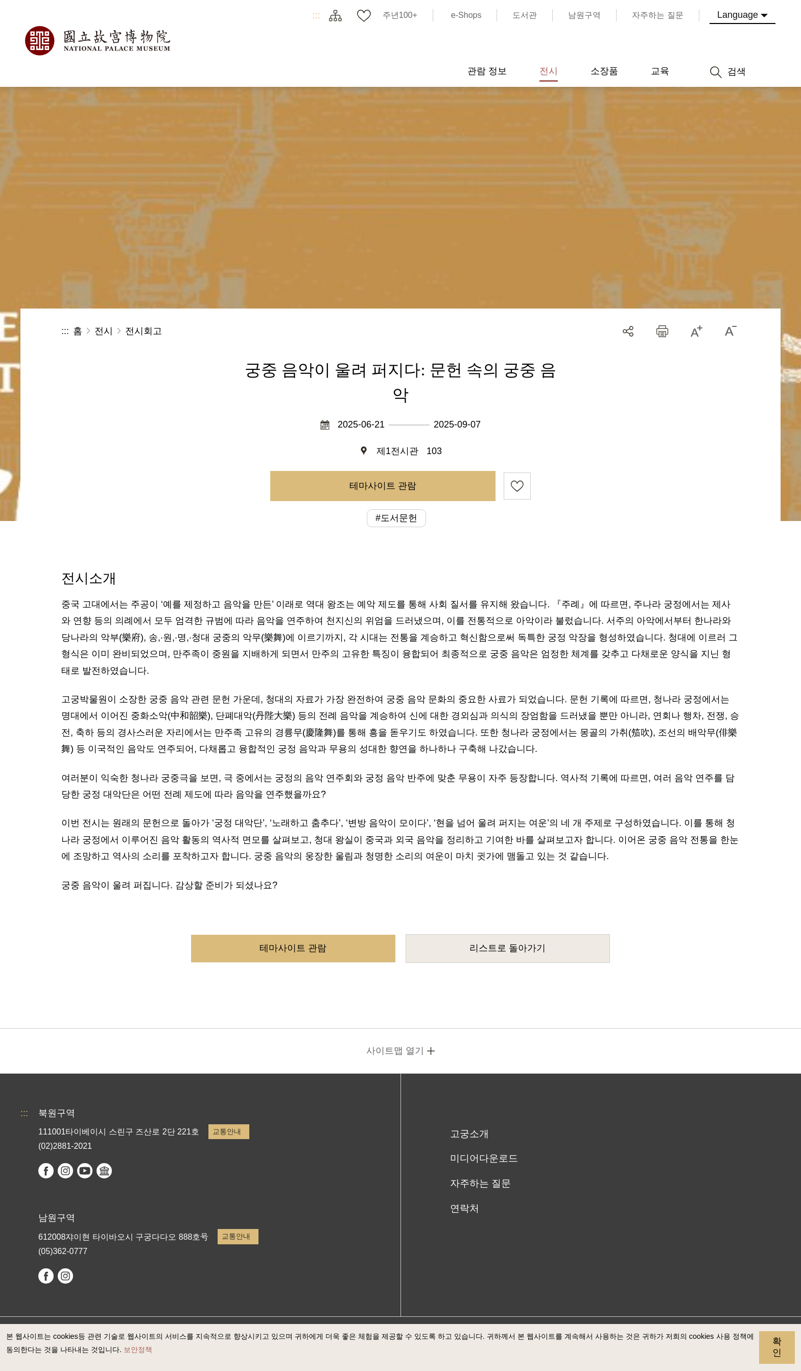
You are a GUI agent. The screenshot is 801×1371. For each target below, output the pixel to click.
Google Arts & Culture (104, 1170)
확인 (777, 1347)
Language (737, 15)
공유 (628, 331)
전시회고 (143, 331)
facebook (46, 1170)
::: (316, 15)
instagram (65, 1170)
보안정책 (138, 1349)
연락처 (464, 1208)
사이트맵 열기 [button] (395, 1051)
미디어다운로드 (484, 1158)
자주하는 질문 (480, 1183)
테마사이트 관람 (382, 486)
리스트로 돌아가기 (507, 948)
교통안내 (227, 1131)
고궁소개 (469, 1133)
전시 (104, 331)
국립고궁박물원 (97, 41)
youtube (84, 1170)
